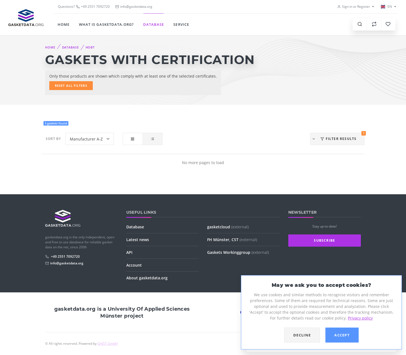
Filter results (338, 137)
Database (153, 24)
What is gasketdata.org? (106, 24)
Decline (302, 335)
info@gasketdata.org (66, 263)
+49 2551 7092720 (93, 6)
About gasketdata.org (147, 277)
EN (386, 6)
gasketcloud (228, 226)
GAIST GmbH (107, 343)
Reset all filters (71, 85)
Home (64, 24)
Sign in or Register (353, 6)
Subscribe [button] (324, 240)
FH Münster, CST (232, 239)
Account (134, 265)
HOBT (90, 47)
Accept (342, 335)
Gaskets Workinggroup (238, 252)
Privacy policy (360, 318)
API (129, 252)
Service (181, 24)
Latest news (137, 239)
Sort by (53, 138)
